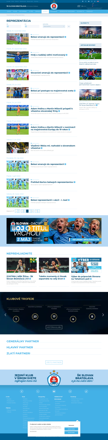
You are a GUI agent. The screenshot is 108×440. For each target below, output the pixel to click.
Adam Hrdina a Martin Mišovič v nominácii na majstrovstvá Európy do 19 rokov (53, 128)
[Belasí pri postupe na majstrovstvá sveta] (18, 92)
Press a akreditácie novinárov (28, 413)
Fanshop (36, 1)
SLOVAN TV (80, 11)
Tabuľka (9, 412)
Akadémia (53, 11)
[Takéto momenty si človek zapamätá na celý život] (54, 263)
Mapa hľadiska (43, 414)
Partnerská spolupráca (28, 418)
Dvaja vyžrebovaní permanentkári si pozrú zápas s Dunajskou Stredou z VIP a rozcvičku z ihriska (89, 84)
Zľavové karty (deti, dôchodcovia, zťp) (44, 409)
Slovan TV (89, 101)
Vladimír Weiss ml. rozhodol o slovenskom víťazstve (53, 147)
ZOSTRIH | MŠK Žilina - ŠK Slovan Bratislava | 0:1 (20, 273)
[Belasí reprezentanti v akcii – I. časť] (18, 202)
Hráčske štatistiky (11, 402)
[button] (54, 26)
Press (12, 1)
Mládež (81, 269)
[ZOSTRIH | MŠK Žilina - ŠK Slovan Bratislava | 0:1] (22, 263)
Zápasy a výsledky (11, 410)
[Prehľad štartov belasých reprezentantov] (18, 184)
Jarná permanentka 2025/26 (44, 401)
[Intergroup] (42, 357)
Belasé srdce (30, 1)
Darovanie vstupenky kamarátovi (60, 406)
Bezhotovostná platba (44, 412)
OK (68, 26)
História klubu (54, 327)
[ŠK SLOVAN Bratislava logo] (54, 5)
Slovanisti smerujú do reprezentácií (50, 73)
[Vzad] (5, 314)
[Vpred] (103, 314)
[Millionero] (66, 351)
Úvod (9, 11)
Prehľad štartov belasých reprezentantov (53, 182)
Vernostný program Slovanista (44, 419)
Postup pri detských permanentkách (60, 413)
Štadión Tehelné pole (28, 420)
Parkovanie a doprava (44, 416)
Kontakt (25, 410)
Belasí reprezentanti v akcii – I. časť (50, 200)
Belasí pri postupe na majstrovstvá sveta (53, 91)
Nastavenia (71, 425)
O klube (25, 406)
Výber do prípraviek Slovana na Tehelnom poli (85, 273)
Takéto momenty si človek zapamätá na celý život (53, 273)
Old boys (25, 404)
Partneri (25, 416)
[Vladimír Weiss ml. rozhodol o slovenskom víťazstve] (18, 147)
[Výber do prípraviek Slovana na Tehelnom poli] (86, 263)
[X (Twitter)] (85, 1)
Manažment (26, 408)
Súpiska (9, 399)
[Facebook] (82, 1)
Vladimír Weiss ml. (56, 269)
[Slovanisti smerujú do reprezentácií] (18, 74)
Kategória (45, 24)
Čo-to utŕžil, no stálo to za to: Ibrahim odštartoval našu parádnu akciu (88, 63)
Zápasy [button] (37, 11)
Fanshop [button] (90, 11)
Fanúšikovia (89, 81)
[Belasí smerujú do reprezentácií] (18, 38)
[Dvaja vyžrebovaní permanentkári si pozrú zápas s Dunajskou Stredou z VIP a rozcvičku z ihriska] (90, 74)
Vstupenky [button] (23, 11)
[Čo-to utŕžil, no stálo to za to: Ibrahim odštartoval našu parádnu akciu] (90, 53)
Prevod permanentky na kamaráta (61, 410)
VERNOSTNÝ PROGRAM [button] (67, 11)
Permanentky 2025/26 (44, 404)
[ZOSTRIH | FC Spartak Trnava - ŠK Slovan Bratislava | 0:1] (90, 94)
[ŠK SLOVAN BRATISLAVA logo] (30, 6)
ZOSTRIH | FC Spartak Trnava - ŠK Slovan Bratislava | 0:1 (89, 104)
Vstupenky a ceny (43, 399)
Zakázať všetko (71, 428)
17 (36, 211)
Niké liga (88, 60)
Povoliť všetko (71, 432)
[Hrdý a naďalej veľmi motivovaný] (18, 56)
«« (16, 211)
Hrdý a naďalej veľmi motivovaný (49, 55)
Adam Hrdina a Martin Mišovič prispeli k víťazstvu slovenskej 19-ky (52, 109)
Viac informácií (33, 431)
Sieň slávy (25, 402)
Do (25, 24)
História (25, 399)
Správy (45, 11)
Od (7, 24)
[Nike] (54, 345)
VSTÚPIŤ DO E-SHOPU (77, 399)
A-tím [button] (31, 11)
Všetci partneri (54, 362)
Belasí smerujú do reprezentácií (48, 37)
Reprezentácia (20, 15)
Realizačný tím (10, 400)
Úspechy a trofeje (27, 400)
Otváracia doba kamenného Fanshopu (76, 401)
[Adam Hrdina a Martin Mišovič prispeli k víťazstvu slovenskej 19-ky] (18, 110)
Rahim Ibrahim (93, 60)
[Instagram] (91, 1)
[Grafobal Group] (66, 357)
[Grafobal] (42, 351)
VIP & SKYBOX (43, 406)
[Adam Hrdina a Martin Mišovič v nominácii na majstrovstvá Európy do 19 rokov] (18, 129)
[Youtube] (88, 1)
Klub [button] (15, 11)
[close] (77, 421)
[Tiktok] (94, 1)
